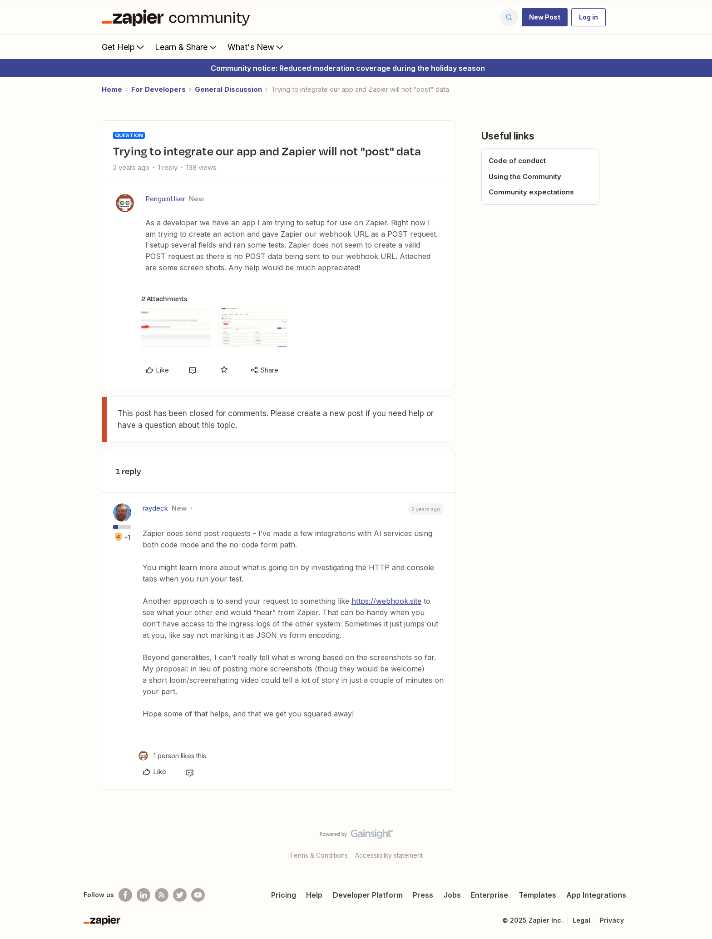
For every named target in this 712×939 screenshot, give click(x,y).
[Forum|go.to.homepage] (178, 17)
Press (423, 894)
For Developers (158, 89)
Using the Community (525, 176)
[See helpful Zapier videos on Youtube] (198, 895)
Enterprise (489, 894)
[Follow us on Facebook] (125, 895)
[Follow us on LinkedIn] (143, 895)
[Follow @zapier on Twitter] (180, 895)
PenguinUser (165, 198)
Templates (537, 894)
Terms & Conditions (319, 855)
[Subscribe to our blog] (161, 895)
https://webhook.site (386, 601)
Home (112, 89)
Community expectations (531, 192)
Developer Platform (368, 894)
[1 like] (172, 755)
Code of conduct (517, 160)
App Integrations (596, 894)
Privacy (612, 920)
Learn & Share (186, 46)
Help (314, 894)
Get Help (124, 46)
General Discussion (228, 89)
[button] (545, 17)
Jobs (452, 894)
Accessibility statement (389, 855)
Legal (581, 920)
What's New (256, 46)
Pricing (283, 894)
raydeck (155, 508)
